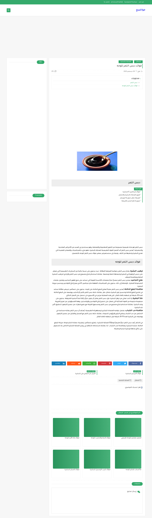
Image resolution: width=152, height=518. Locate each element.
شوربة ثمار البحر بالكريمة (130, 201)
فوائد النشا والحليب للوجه (100, 438)
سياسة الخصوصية (130, 2)
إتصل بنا (106, 2)
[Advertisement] (76, 38)
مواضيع (140, 10)
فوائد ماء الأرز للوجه (72, 438)
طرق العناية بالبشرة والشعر (129, 195)
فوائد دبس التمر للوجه (130, 86)
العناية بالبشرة (125, 62)
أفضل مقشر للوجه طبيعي (131, 438)
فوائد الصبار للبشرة (72, 470)
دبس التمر (134, 83)
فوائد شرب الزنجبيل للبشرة (100, 470)
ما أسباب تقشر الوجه (133, 470)
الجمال (138, 62)
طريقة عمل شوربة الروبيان (130, 198)
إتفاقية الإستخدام (117, 2)
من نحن (141, 2)
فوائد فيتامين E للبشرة (131, 192)
